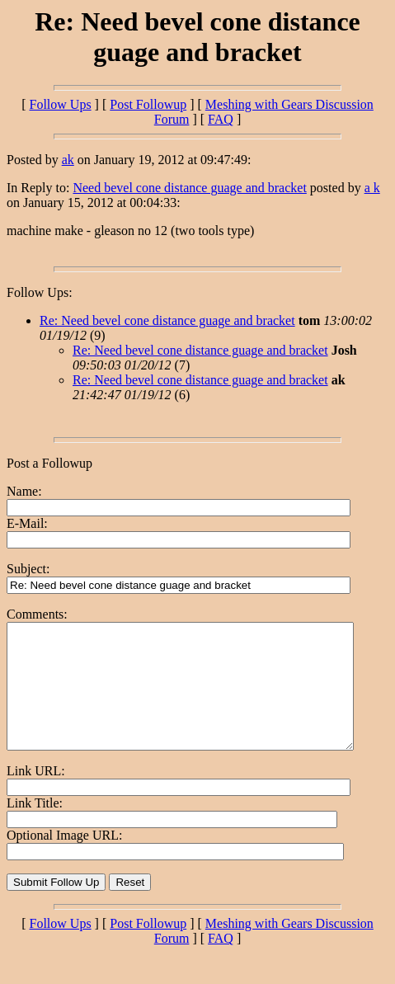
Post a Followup (49, 463)
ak (68, 160)
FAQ (220, 119)
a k (372, 188)
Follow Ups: (40, 292)
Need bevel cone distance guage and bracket (189, 188)
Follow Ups (60, 104)
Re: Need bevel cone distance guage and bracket (167, 320)
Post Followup (148, 104)
